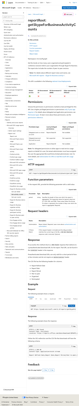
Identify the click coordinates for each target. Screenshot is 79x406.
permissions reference (35, 117)
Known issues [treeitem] (8, 51)
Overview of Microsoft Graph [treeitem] (12, 24)
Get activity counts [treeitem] (17, 194)
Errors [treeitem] (5, 54)
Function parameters (36, 48)
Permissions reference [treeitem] (10, 38)
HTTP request (33, 46)
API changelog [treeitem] (8, 30)
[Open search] (70, 2)
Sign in (75, 2)
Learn (29, 14)
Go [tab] (41, 299)
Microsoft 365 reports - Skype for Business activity (46, 75)
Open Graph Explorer (69, 8)
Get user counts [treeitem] (16, 197)
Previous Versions (17, 402)
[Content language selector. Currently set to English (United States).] (10, 397)
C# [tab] (36, 299)
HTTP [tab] (30, 299)
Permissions (33, 43)
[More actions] (75, 14)
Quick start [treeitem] (7, 32)
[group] (52, 173)
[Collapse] (24, 13)
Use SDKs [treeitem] (7, 43)
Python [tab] (75, 299)
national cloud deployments (61, 81)
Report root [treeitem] (13, 136)
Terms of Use (69, 402)
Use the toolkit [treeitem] (8, 46)
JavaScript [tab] (53, 299)
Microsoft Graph (38, 14)
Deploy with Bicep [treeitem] (9, 49)
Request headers (34, 51)
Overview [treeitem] (8, 60)
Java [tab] (45, 299)
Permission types (33, 115)
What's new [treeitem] (7, 27)
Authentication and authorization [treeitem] (13, 35)
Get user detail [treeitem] (16, 192)
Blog (25, 402)
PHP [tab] (60, 299)
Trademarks (5, 405)
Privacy (41, 402)
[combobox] (13, 16)
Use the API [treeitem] (7, 40)
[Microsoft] (3, 2)
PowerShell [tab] (67, 299)
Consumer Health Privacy (54, 402)
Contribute (33, 402)
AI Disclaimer (5, 402)
